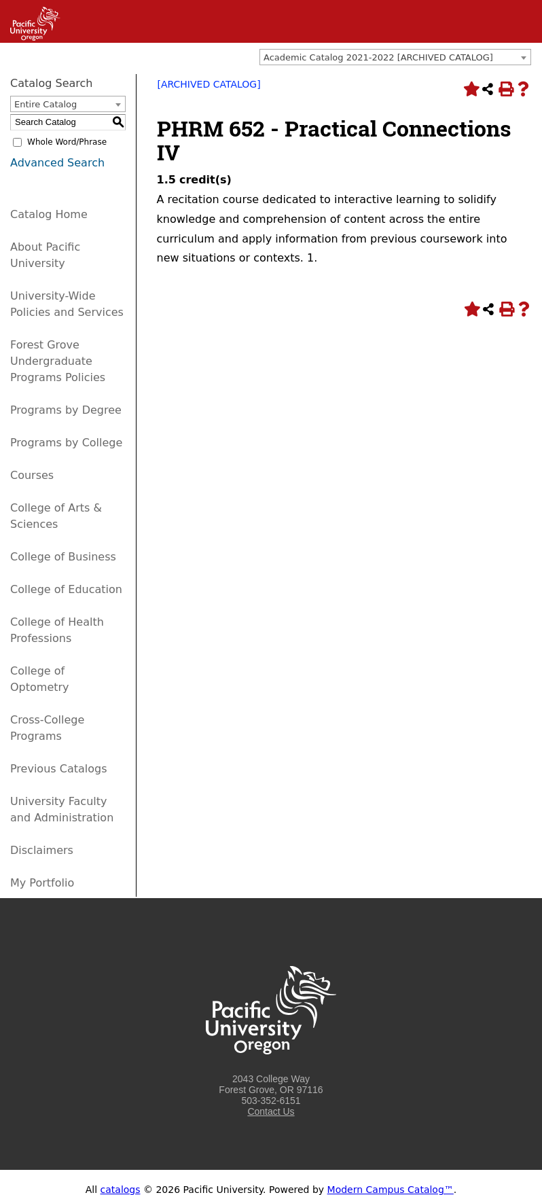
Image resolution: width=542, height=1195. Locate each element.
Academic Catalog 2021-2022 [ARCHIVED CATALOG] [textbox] (378, 57)
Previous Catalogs (58, 768)
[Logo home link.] (271, 1068)
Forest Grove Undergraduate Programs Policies (57, 361)
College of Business (63, 556)
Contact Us (270, 1111)
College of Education (66, 589)
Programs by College (66, 442)
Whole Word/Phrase (67, 142)
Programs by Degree (66, 410)
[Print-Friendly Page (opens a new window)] (505, 89)
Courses (32, 475)
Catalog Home (49, 214)
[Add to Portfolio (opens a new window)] (470, 89)
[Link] (30, 37)
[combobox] (395, 57)
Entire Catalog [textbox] (45, 104)
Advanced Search (57, 162)
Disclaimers (41, 850)
